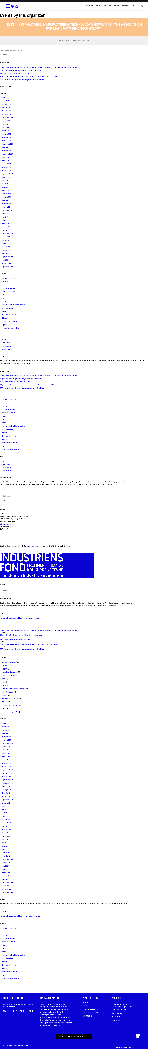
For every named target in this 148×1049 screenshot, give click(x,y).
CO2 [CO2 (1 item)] (21, 619)
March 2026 (6, 102)
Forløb (98, 6)
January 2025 (6, 135)
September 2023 (7, 155)
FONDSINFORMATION (90, 1013)
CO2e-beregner (114, 6)
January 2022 (6, 198)
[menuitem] (89, 6)
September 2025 (7, 118)
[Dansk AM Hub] (11, 6)
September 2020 (7, 234)
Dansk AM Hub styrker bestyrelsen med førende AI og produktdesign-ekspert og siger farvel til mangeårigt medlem (38, 68)
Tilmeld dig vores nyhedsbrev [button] (74, 1036)
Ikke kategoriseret (8, 309)
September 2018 (7, 267)
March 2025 (6, 131)
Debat (4, 296)
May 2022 (5, 184)
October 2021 (6, 208)
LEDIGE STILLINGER (89, 1016)
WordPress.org (7, 350)
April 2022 (5, 188)
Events (4, 302)
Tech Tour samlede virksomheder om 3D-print (15, 74)
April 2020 (5, 244)
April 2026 (5, 98)
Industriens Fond (32, 547)
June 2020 (5, 241)
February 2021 (6, 228)
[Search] (74, 55)
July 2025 (5, 125)
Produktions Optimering (10, 322)
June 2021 (5, 214)
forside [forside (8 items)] (37, 619)
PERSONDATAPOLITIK (90, 1009)
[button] (143, 6)
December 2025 (7, 108)
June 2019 (5, 261)
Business (5, 282)
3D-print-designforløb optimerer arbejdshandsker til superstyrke (21, 71)
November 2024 (7, 138)
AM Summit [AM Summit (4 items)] (4, 619)
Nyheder (4, 319)
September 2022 (7, 175)
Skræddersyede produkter (10, 329)
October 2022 (6, 171)
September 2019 (7, 257)
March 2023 (6, 161)
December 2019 (7, 254)
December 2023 (7, 148)
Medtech (4, 312)
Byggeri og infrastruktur (9, 289)
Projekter (125, 6)
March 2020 (6, 247)
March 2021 (6, 224)
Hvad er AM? (89, 6)
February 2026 (6, 105)
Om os (135, 6)
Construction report (8, 292)
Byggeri (4, 286)
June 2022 (5, 181)
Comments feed (7, 347)
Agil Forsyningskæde (9, 279)
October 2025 (6, 115)
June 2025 (5, 128)
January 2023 (6, 165)
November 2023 (7, 151)
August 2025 (6, 121)
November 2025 (7, 112)
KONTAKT (86, 1002)
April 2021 (5, 221)
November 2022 (7, 168)
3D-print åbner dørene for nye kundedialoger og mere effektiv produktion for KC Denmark (29, 77)
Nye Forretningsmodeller (10, 315)
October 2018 (6, 264)
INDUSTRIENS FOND (13, 998)
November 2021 (7, 204)
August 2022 (6, 178)
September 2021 (7, 211)
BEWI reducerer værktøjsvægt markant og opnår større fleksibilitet (22, 80)
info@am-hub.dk (5, 525)
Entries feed (6, 343)
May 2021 (5, 218)
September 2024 (7, 145)
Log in (4, 340)
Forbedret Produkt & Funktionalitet (13, 305)
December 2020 (7, 231)
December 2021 (7, 201)
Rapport (4, 325)
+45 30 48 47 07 (117, 1016)
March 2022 (6, 191)
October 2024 (6, 141)
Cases (105, 6)
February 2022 (6, 194)
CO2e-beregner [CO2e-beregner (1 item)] (29, 619)
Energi (4, 299)
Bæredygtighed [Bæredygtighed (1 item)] (13, 619)
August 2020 (6, 238)
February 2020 (6, 251)
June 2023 (5, 158)
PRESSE (85, 1006)
